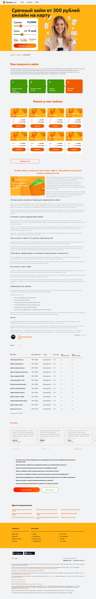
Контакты (14, 541)
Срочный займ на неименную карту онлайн (22, 510)
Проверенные (37, 541)
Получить (25, 46)
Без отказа (63, 534)
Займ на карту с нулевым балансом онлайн (22, 514)
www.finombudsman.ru (23, 588)
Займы (37, 2)
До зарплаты (36, 536)
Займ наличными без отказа (69, 513)
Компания (29, 2)
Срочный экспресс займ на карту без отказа (46, 514)
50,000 (34, 28)
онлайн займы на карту (39, 68)
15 (24, 36)
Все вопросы (49, 490)
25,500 (24, 28)
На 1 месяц (63, 541)
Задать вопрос (26, 490)
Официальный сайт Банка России (18, 579)
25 (35, 36)
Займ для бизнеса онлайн (68, 517)
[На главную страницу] (9, 2)
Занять (22, 2)
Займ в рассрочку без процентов (70, 509)
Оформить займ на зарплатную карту (46, 509)
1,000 (15, 28)
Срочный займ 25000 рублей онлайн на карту (47, 518)
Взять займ (15, 534)
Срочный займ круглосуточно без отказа (23, 517)
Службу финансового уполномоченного (34, 584)
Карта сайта (14, 558)
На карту (62, 539)
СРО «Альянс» (52, 576)
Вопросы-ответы (16, 539)
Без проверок (64, 536)
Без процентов (37, 539)
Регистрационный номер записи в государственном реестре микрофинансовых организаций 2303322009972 (34, 568)
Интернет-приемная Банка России (18, 581)
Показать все (25, 161)
